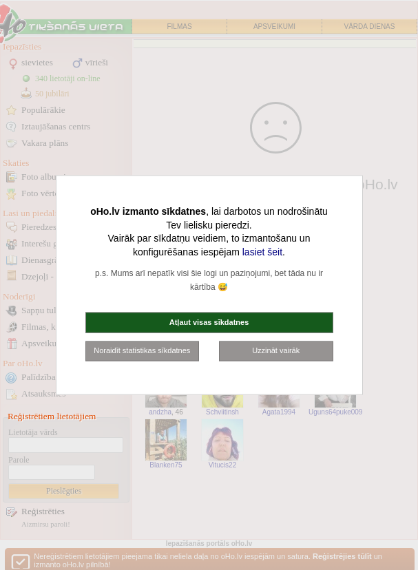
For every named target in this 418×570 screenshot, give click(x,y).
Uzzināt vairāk (276, 350)
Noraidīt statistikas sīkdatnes (142, 350)
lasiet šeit (262, 251)
